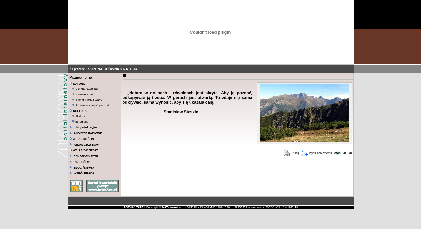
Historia (81, 116)
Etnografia (80, 121)
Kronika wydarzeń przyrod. (93, 105)
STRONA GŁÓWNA (104, 69)
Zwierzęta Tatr (85, 94)
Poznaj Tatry (81, 77)
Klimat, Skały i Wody (89, 99)
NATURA (130, 69)
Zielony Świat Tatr (87, 89)
